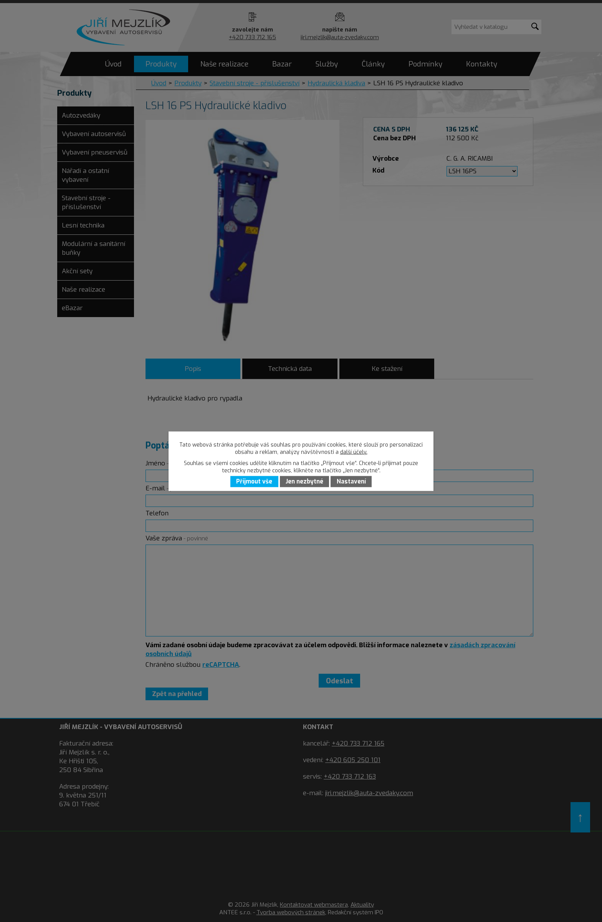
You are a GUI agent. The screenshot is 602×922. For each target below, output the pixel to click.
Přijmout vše (254, 481)
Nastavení (351, 481)
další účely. (353, 451)
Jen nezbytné (304, 481)
